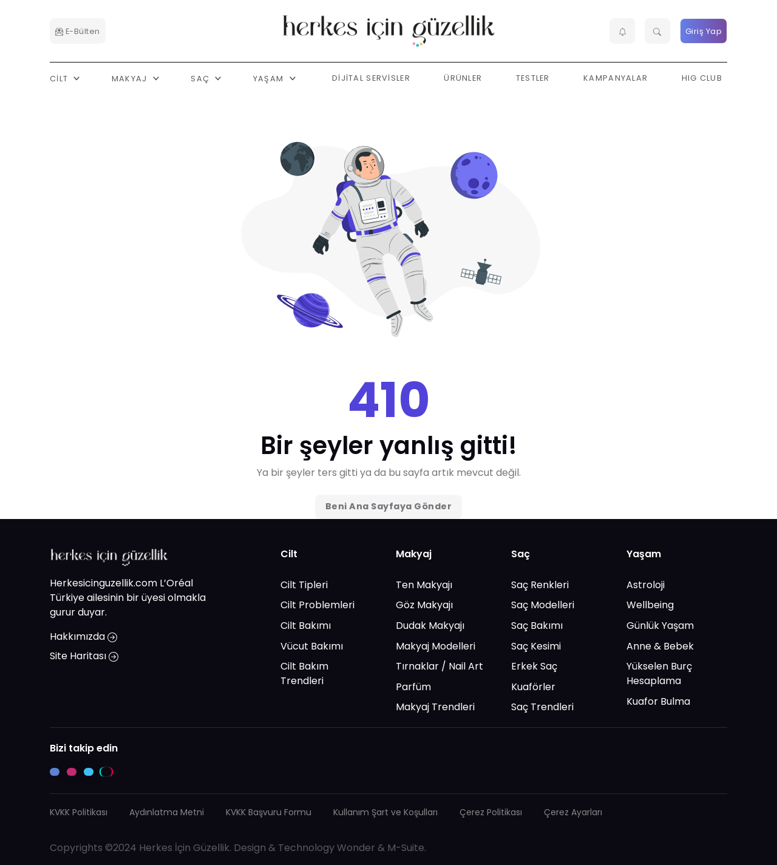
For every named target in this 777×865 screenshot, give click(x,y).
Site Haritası (84, 656)
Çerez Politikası (491, 812)
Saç (520, 554)
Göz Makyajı (424, 605)
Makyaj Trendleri (435, 707)
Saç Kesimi (536, 646)
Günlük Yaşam (660, 626)
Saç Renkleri (540, 585)
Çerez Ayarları (573, 812)
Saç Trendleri (542, 707)
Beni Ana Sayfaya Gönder (388, 506)
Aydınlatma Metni (166, 812)
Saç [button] (201, 78)
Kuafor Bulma (658, 701)
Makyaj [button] (131, 78)
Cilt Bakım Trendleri (304, 673)
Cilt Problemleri (317, 605)
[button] (622, 31)
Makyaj (414, 554)
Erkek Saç (534, 666)
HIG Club (702, 78)
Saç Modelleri (542, 605)
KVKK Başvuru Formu (268, 812)
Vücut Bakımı (311, 646)
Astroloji (645, 585)
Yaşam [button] (270, 78)
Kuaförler (533, 687)
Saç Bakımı (537, 626)
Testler (533, 78)
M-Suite (405, 848)
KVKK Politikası (78, 812)
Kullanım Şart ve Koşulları (385, 812)
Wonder (356, 848)
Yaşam (643, 554)
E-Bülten (77, 31)
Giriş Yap (703, 31)
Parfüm (413, 687)
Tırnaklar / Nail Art (439, 666)
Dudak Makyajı (430, 626)
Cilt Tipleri (304, 585)
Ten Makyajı (424, 585)
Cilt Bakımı (305, 626)
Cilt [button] (60, 78)
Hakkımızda (83, 636)
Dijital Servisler (371, 78)
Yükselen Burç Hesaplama (659, 673)
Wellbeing (650, 605)
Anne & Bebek (660, 646)
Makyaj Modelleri (435, 646)
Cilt (288, 554)
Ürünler (463, 78)
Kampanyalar (615, 78)
